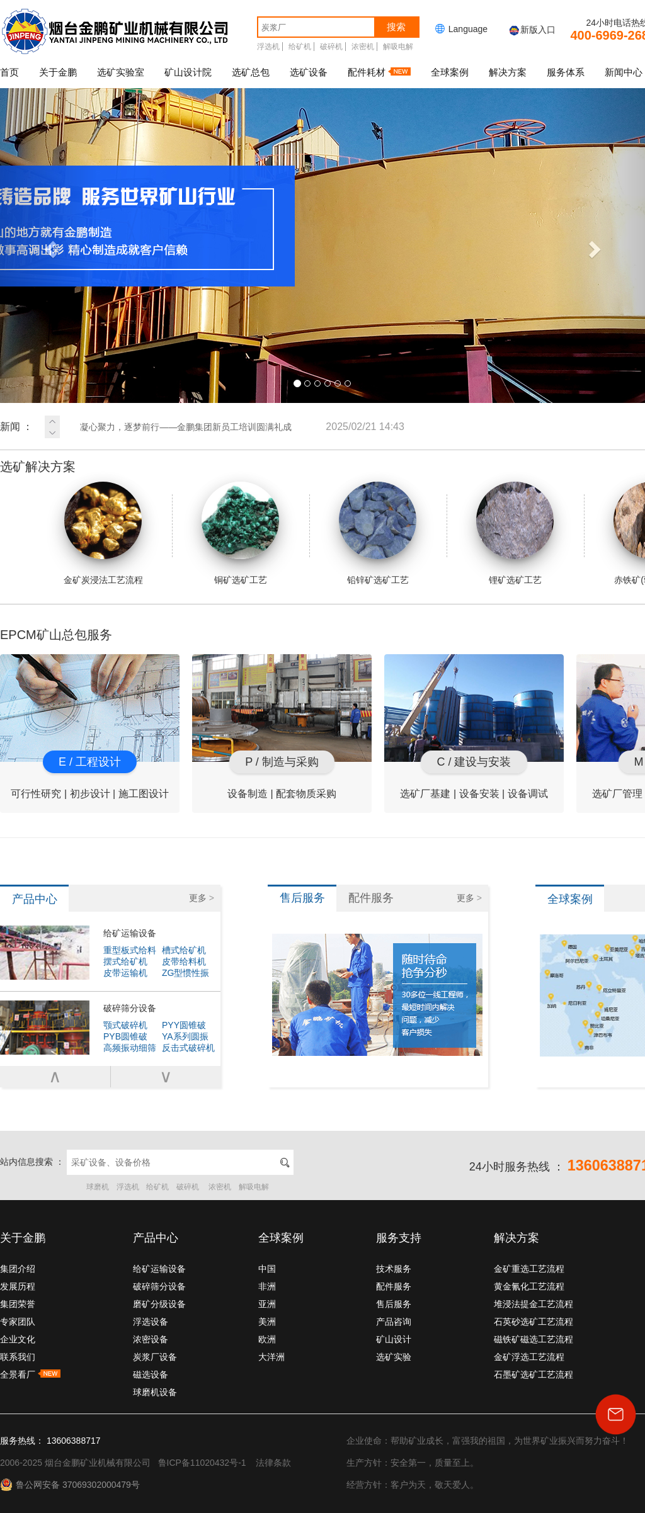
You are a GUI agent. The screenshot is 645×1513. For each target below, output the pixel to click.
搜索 (396, 26)
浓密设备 (150, 1339)
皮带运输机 (125, 973)
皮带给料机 (184, 961)
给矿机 (299, 46)
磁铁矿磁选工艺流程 (533, 1339)
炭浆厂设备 (155, 1357)
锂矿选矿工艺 (515, 533)
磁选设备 (150, 1374)
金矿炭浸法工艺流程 (103, 533)
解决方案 (508, 72)
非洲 (267, 1286)
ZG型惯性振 (185, 973)
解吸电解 (398, 46)
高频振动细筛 (129, 1048)
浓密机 (362, 46)
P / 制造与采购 (282, 762)
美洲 (267, 1322)
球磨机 (97, 1186)
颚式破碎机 (125, 1025)
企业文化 (17, 1339)
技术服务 (393, 1269)
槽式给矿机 (184, 950)
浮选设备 (150, 1322)
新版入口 (532, 30)
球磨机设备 (155, 1392)
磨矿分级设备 (159, 1304)
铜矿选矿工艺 (241, 533)
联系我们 (17, 1357)
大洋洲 (271, 1357)
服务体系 (566, 72)
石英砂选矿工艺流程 (533, 1322)
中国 (267, 1269)
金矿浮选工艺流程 (529, 1357)
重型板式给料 (129, 950)
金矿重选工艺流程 (529, 1269)
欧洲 (267, 1339)
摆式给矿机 (125, 961)
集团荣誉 (17, 1304)
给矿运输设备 (129, 933)
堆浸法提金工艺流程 (533, 1304)
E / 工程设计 (90, 762)
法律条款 (273, 1463)
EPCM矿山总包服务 (56, 635)
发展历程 (17, 1286)
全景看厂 (30, 1374)
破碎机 (331, 46)
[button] (48, 245)
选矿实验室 (120, 72)
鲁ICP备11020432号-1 (202, 1463)
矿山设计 (393, 1339)
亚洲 (267, 1304)
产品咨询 (393, 1322)
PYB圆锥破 (125, 1036)
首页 (9, 72)
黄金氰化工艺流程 (529, 1286)
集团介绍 (17, 1269)
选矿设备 (309, 72)
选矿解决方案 (38, 466)
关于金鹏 (58, 72)
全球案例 (450, 72)
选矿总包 (251, 72)
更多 (201, 898)
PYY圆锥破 (184, 1025)
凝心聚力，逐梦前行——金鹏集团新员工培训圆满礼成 (242, 427)
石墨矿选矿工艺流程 (533, 1374)
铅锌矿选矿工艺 (378, 533)
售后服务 (393, 1304)
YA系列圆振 (185, 1036)
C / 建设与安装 (474, 762)
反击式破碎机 (188, 1048)
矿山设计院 (188, 72)
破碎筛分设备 (129, 1008)
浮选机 (268, 46)
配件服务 (393, 1286)
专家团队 (17, 1322)
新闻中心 (623, 72)
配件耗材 (379, 72)
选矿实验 (393, 1357)
